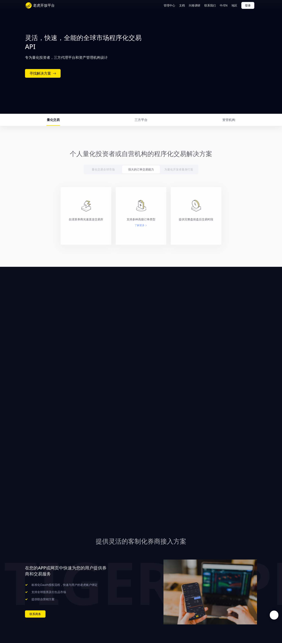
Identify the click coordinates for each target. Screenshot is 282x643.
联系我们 (210, 5)
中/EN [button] (224, 5)
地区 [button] (234, 5)
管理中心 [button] (169, 5)
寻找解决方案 (42, 73)
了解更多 (140, 230)
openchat (274, 615)
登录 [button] (248, 5)
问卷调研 (194, 5)
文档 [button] (182, 5)
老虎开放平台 (44, 5)
